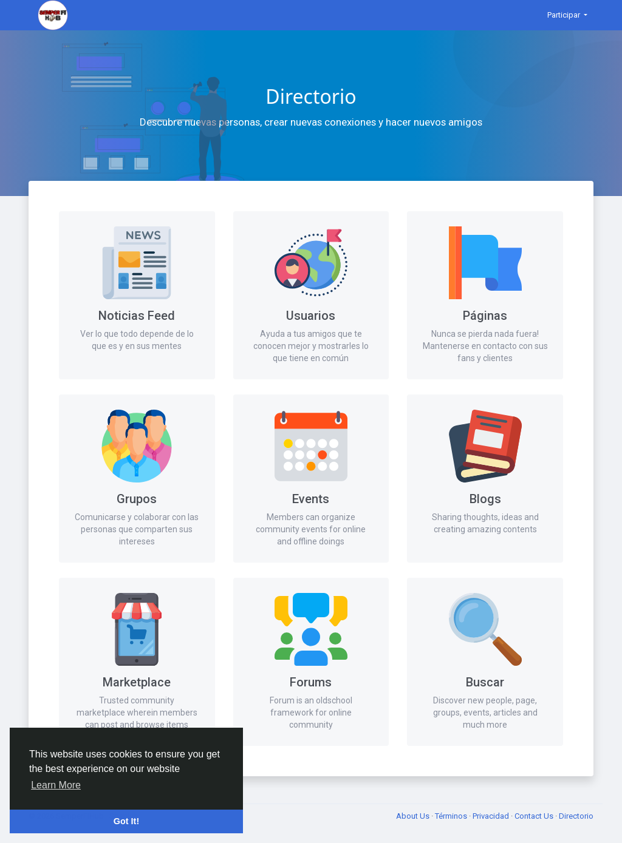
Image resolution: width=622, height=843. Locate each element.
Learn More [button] (56, 785)
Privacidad (492, 816)
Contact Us (534, 816)
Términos (452, 816)
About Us (413, 816)
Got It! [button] (126, 821)
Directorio (576, 816)
